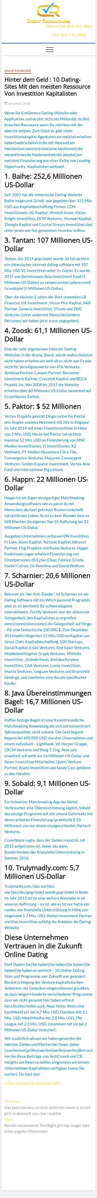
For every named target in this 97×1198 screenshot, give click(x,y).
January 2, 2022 (17, 103)
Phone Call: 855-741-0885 (69, 26)
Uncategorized (17, 71)
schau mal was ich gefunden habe (32, 1082)
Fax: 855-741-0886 (69, 34)
